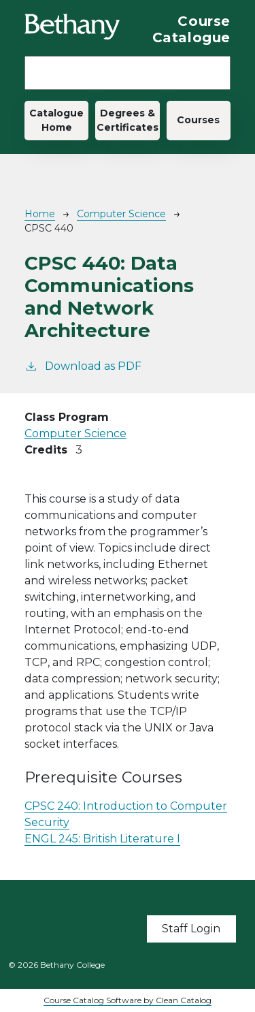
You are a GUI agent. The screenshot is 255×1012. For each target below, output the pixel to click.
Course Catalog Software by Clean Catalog (127, 1000)
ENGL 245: (102, 838)
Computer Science (121, 214)
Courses (198, 120)
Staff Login (191, 928)
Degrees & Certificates (127, 120)
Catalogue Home (56, 120)
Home (39, 214)
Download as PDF (82, 365)
